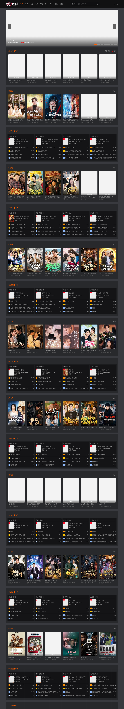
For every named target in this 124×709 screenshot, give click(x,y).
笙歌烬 (29, 350)
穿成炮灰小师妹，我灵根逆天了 (89, 197)
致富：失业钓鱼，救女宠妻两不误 (71, 427)
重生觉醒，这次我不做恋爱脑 (53, 120)
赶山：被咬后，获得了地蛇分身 (35, 197)
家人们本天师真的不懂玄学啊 (107, 581)
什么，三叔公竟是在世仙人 (107, 273)
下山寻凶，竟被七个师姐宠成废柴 (89, 273)
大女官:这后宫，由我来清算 (89, 504)
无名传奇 (11, 657)
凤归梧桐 (102, 504)
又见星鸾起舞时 (31, 80)
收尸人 (65, 581)
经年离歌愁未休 (86, 80)
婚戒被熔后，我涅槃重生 (70, 197)
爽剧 (36, 4)
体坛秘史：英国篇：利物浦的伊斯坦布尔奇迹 (35, 657)
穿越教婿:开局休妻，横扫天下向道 (107, 197)
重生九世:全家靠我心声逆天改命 (16, 120)
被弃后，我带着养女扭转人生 (53, 427)
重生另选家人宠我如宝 (106, 120)
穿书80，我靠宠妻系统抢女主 (53, 197)
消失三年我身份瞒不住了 (106, 80)
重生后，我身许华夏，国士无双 (35, 120)
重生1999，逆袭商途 (87, 120)
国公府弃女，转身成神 (51, 504)
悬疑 (56, 4)
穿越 (31, 4)
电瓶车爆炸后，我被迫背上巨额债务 (107, 427)
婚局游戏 (11, 581)
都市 (46, 4)
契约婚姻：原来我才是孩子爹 (35, 581)
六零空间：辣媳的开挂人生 (16, 80)
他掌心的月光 (67, 350)
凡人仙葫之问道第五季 (33, 504)
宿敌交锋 (84, 657)
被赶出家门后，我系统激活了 (53, 273)
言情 (41, 4)
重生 (26, 4)
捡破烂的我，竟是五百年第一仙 (35, 273)
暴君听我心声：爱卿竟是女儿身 (71, 273)
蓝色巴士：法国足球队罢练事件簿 (107, 657)
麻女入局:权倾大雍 (68, 504)
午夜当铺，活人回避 (51, 581)
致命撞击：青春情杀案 (69, 657)
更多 (114, 91)
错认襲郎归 (11, 504)
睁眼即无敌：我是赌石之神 (89, 427)
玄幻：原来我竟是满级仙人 (16, 273)
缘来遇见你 (11, 350)
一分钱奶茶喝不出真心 (15, 427)
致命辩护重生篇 (67, 80)
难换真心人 (30, 427)
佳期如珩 (102, 350)
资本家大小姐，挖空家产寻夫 (53, 657)
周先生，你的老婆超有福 (88, 350)
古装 (51, 4)
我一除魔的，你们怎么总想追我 (89, 581)
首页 (21, 4)
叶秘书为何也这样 (50, 350)
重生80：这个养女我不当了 (16, 197)
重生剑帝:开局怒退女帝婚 (70, 120)
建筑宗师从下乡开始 (51, 80)
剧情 (61, 4)
